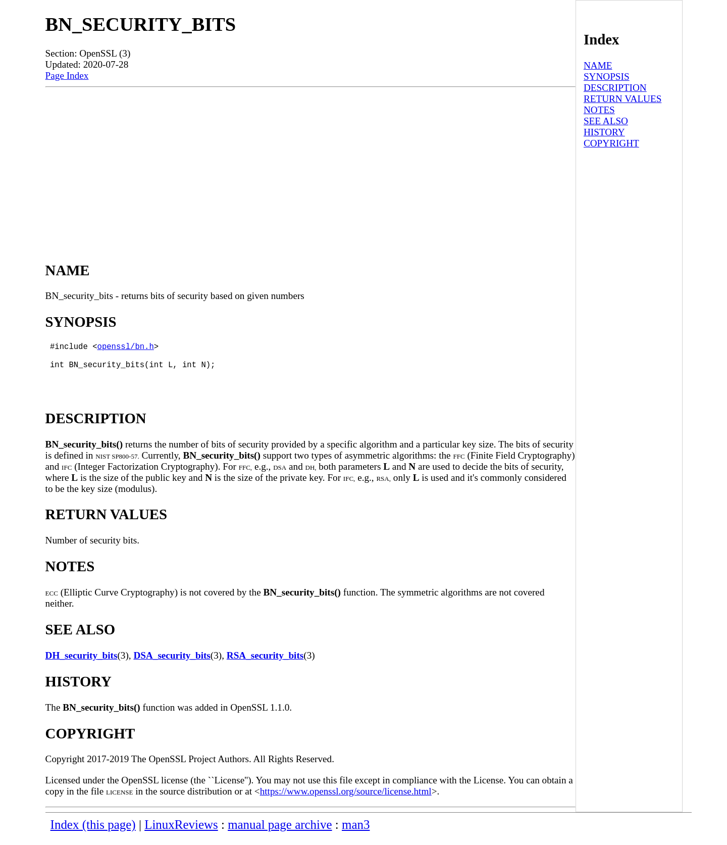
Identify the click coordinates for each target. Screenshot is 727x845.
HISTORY (604, 132)
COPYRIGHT (611, 143)
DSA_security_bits (171, 663)
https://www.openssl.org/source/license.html (346, 799)
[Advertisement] (310, 163)
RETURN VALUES (622, 98)
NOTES (599, 110)
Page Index (67, 75)
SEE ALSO (606, 121)
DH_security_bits (81, 663)
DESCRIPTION (615, 87)
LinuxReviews (181, 832)
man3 (356, 832)
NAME (598, 65)
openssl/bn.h (125, 348)
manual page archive (280, 832)
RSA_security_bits (265, 663)
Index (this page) (93, 832)
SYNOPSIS (607, 76)
